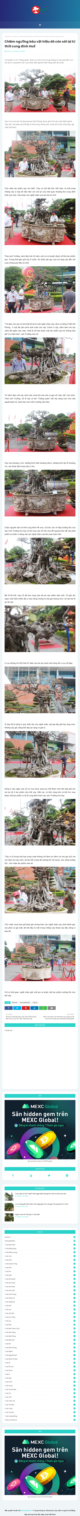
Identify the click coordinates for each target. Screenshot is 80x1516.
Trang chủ (8, 36)
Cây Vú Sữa (40, 1412)
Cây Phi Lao (40, 1367)
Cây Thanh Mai (40, 1389)
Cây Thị (40, 1393)
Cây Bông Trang (40, 1252)
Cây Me (40, 1344)
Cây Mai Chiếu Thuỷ (40, 1328)
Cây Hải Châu (40, 1283)
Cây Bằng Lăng (40, 1248)
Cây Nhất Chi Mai (40, 1359)
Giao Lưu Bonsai (40, 1420)
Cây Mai (40, 1325)
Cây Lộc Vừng (40, 1317)
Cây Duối (40, 1260)
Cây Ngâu (40, 1351)
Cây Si (15, 36)
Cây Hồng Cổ (40, 1298)
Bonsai (14, 1003)
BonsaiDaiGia (25, 1003)
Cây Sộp (40, 1378)
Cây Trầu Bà (40, 1405)
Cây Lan (40, 1309)
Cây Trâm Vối (40, 1401)
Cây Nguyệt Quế (40, 1355)
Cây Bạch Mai (40, 1245)
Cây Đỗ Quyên (40, 1279)
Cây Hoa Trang (40, 1294)
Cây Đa (40, 1271)
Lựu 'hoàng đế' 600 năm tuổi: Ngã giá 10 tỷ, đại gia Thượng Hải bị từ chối (41, 1204)
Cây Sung (40, 1386)
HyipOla (8, 51)
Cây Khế (40, 1306)
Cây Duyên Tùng (40, 1264)
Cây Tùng (40, 1408)
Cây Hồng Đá (40, 1302)
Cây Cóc (40, 1256)
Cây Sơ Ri (40, 1382)
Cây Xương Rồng (40, 1416)
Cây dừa (40, 1268)
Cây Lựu (40, 1321)
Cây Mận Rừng (40, 1336)
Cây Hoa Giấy (40, 1287)
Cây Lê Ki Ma (40, 1313)
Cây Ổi (40, 1363)
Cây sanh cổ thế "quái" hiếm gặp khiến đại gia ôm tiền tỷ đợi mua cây (40, 1194)
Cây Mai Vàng (40, 1332)
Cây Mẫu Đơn (40, 1340)
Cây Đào (40, 1275)
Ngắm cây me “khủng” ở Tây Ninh (27, 1214)
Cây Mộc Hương (40, 1348)
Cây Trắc (40, 1397)
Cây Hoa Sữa (40, 1290)
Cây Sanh (40, 1370)
